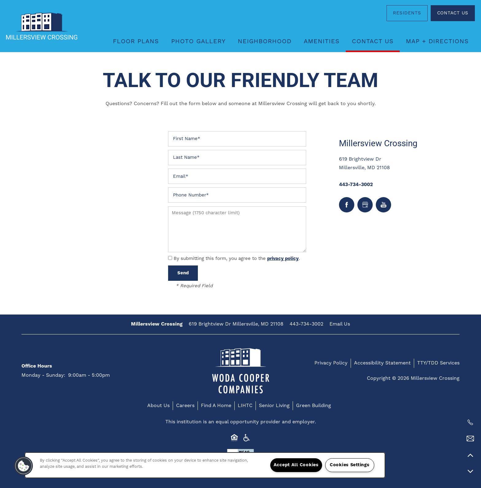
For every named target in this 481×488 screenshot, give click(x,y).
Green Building (313, 405)
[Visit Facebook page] (346, 204)
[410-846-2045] (470, 422)
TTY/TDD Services (438, 363)
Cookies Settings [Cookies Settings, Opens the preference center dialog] (350, 465)
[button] (407, 13)
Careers (185, 405)
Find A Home (216, 405)
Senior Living (274, 405)
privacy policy (283, 258)
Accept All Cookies (296, 465)
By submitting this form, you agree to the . (237, 258)
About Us (158, 405)
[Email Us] (470, 438)
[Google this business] (365, 204)
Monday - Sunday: (43, 375)
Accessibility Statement (382, 363)
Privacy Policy (331, 363)
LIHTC (245, 405)
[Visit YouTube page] (383, 204)
